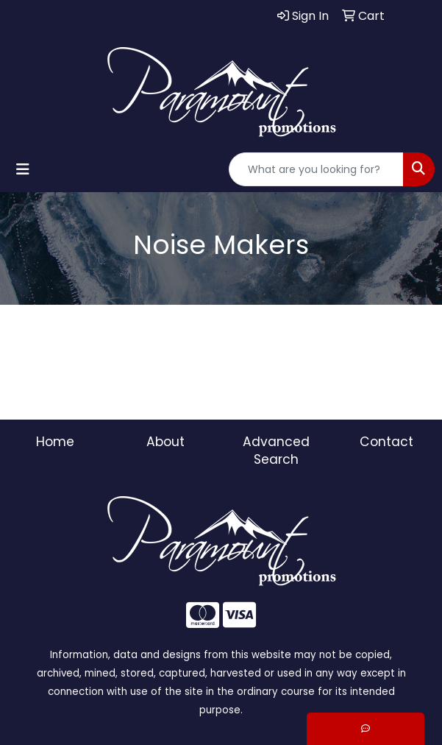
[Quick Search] (316, 169)
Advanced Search (276, 450)
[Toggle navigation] (22, 169)
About (165, 442)
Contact (386, 442)
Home (55, 442)
